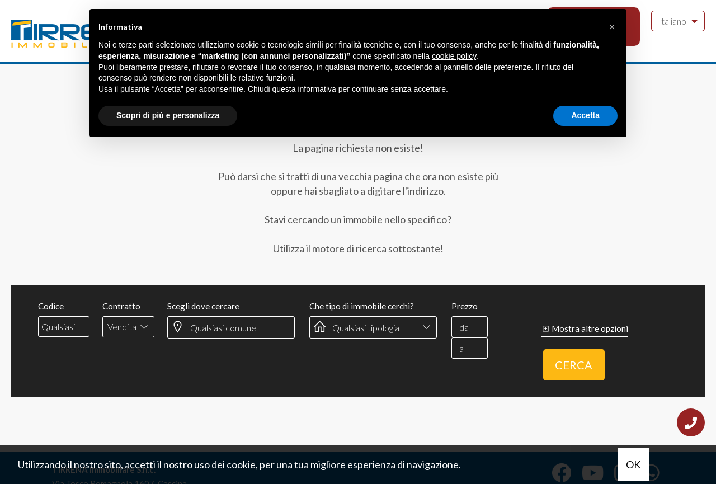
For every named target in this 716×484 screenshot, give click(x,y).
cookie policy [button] (454, 55)
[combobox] (128, 327)
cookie (241, 464)
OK (633, 464)
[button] (612, 27)
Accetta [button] (585, 115)
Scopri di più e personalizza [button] (167, 115)
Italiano (678, 20)
